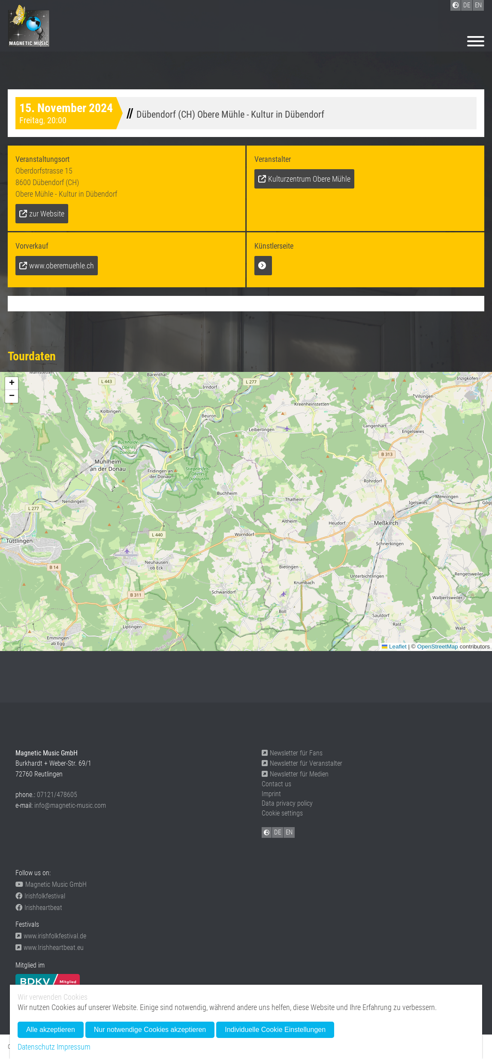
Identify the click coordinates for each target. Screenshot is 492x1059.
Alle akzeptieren (50, 1029)
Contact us (276, 784)
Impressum (74, 1046)
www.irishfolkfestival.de (50, 936)
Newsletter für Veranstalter (302, 763)
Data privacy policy (287, 803)
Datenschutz (36, 1046)
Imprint (271, 794)
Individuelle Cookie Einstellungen (275, 1029)
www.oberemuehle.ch (61, 265)
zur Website (46, 213)
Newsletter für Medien (295, 774)
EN (289, 832)
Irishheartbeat (38, 908)
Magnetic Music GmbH (51, 884)
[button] (11, 383)
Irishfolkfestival (40, 896)
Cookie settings (282, 813)
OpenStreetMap (437, 646)
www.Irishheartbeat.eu (49, 947)
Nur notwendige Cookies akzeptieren (150, 1029)
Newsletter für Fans (292, 753)
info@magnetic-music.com (70, 805)
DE (277, 832)
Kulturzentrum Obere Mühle (309, 178)
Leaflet (394, 646)
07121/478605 (57, 795)
